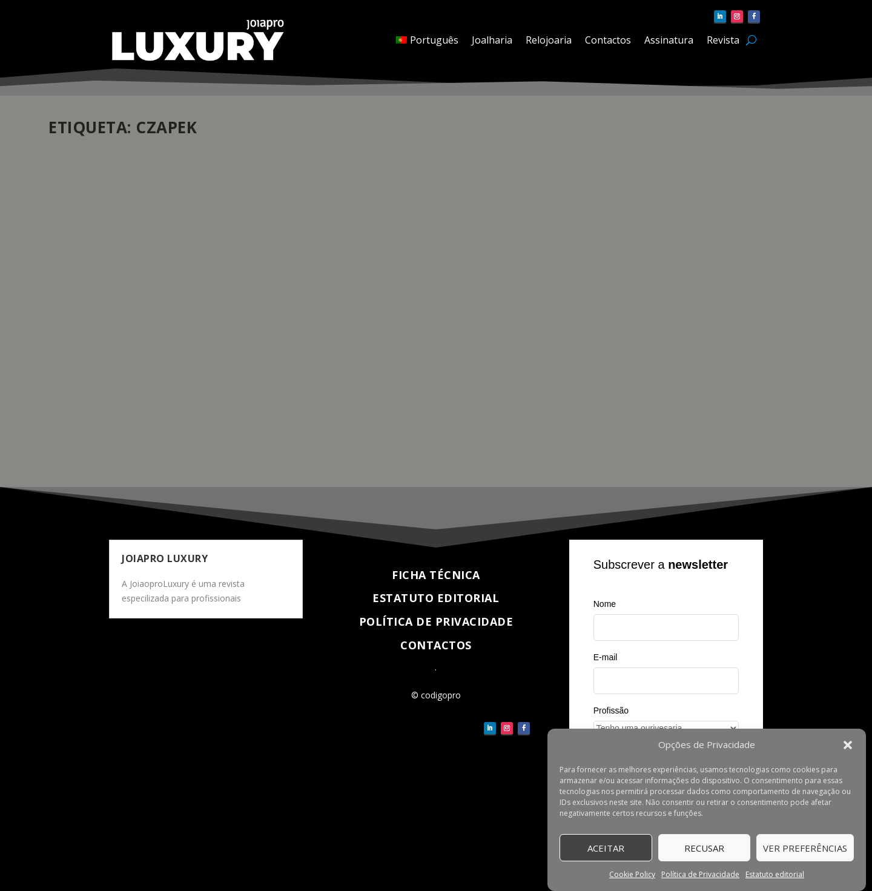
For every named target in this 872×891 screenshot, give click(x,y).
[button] (848, 746)
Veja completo (102, 434)
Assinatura (668, 40)
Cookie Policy (632, 875)
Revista (723, 40)
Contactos (608, 40)
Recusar (704, 848)
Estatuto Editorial (435, 598)
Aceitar (605, 848)
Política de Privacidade (700, 875)
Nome (604, 604)
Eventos (190, 344)
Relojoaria (549, 40)
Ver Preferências (805, 848)
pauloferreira (94, 344)
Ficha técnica (436, 575)
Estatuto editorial (774, 875)
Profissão (611, 710)
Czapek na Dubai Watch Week (140, 325)
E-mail (605, 657)
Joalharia (492, 40)
